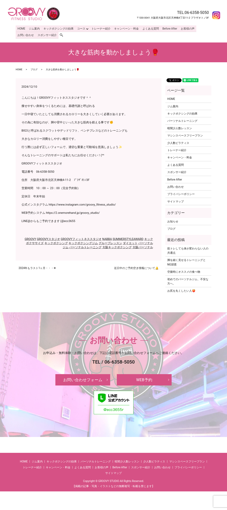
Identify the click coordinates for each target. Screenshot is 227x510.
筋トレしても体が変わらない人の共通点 (187, 249)
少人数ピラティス (178, 142)
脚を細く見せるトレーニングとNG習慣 (186, 261)
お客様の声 (185, 28)
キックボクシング (56, 242)
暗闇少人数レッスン (179, 127)
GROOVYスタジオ (48, 238)
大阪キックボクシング (117, 246)
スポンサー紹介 (46, 34)
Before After (167, 28)
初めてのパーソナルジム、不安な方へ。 (187, 280)
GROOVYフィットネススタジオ (81, 238)
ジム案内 (33, 28)
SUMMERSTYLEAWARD (128, 238)
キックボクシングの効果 (58, 28)
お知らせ (172, 220)
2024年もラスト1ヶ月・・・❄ (37, 267)
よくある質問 (149, 28)
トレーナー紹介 (99, 28)
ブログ (34, 68)
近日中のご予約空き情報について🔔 (136, 267)
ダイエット (130, 242)
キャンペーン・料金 (125, 28)
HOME (21, 28)
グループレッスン (110, 242)
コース (80, 28)
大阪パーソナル (142, 246)
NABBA (107, 238)
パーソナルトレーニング (85, 246)
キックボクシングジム (83, 242)
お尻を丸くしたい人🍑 (181, 290)
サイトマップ (175, 200)
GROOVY (30, 238)
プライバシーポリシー (181, 193)
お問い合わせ (25, 34)
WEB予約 (144, 379)
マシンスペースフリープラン (185, 134)
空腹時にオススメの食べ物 (183, 271)
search (63, 34)
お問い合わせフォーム (82, 379)
